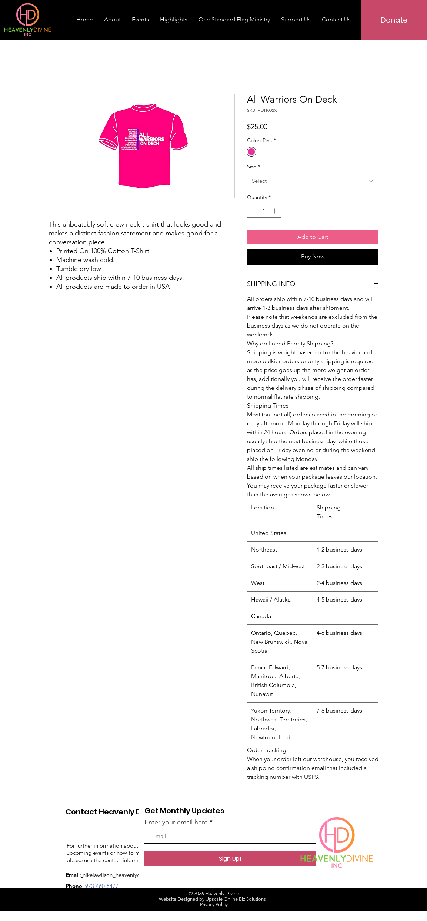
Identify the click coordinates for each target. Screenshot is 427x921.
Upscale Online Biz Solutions (236, 899)
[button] (234, 20)
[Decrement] (252, 210)
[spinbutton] (264, 210)
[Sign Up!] (230, 858)
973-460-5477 (102, 886)
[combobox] (312, 181)
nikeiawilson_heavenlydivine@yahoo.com (133, 874)
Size (253, 166)
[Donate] (394, 20)
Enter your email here (176, 822)
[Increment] (275, 210)
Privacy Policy (214, 904)
